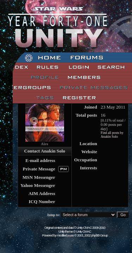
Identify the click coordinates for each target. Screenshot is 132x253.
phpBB (71, 235)
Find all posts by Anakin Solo (112, 134)
